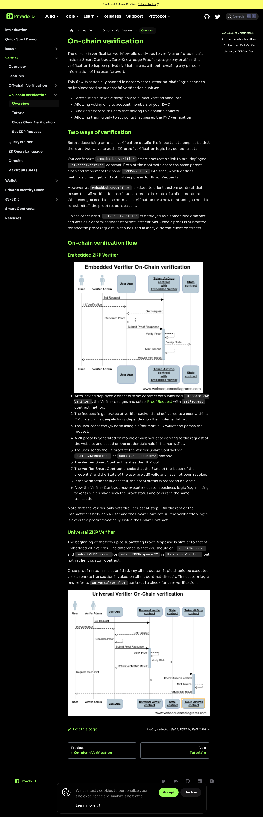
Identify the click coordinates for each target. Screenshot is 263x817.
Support (134, 16)
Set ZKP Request (26, 131)
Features (16, 76)
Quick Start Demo (21, 39)
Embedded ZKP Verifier (240, 45)
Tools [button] (69, 16)
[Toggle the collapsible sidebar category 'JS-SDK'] (56, 199)
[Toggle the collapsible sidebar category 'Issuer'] (56, 48)
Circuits (16, 161)
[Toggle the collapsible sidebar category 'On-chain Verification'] (55, 95)
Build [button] (49, 16)
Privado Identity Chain (24, 190)
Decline (191, 792)
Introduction (16, 30)
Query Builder (21, 142)
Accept (168, 792)
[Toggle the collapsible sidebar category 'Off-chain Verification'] (55, 85)
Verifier (11, 58)
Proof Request (159, 401)
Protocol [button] (157, 16)
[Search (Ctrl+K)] (242, 16)
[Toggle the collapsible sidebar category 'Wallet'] (56, 180)
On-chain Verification (27, 95)
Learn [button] (89, 16)
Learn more (88, 805)
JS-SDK (12, 199)
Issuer (10, 48)
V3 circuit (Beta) (23, 170)
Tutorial (19, 113)
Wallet (11, 180)
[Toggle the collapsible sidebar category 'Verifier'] (56, 58)
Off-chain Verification (28, 85)
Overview (17, 66)
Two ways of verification (237, 33)
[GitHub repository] (207, 16)
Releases (112, 16)
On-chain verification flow (238, 39)
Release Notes (147, 4)
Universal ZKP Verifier (238, 51)
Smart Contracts (20, 208)
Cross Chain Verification (33, 122)
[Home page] (72, 30)
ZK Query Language (26, 151)
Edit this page (82, 729)
